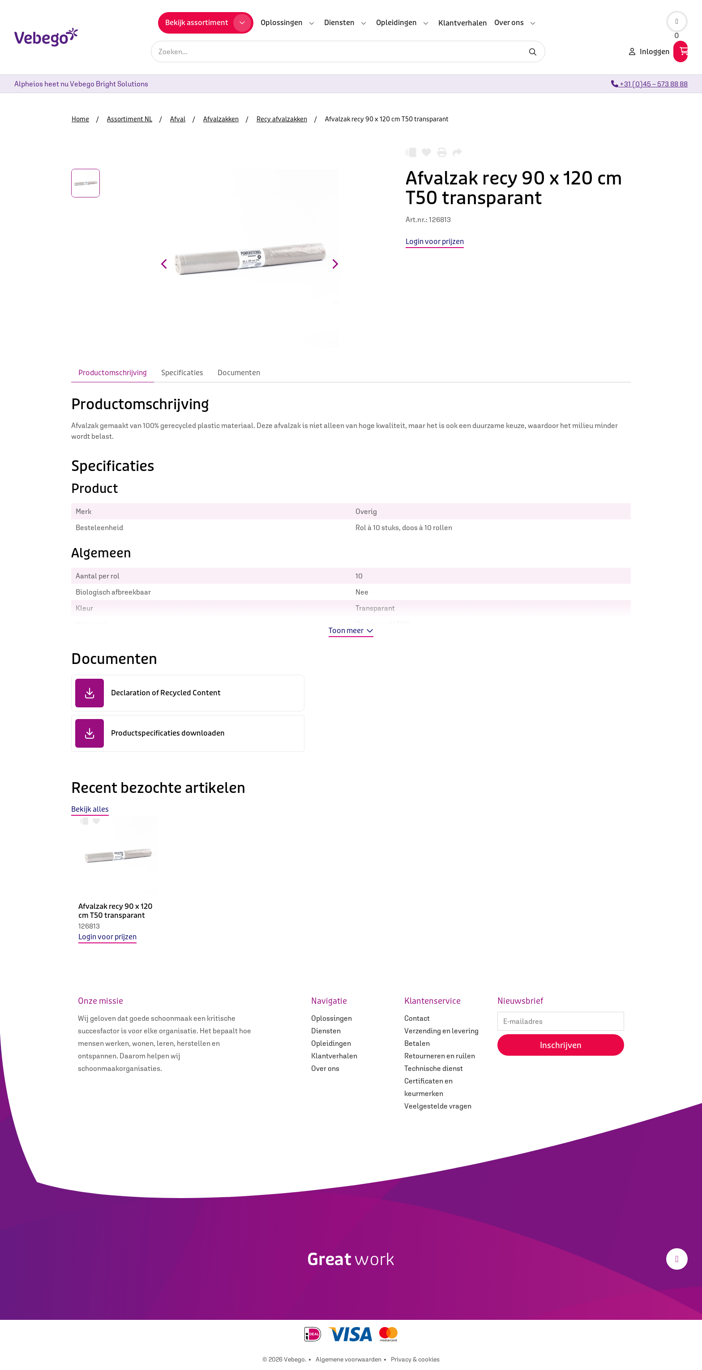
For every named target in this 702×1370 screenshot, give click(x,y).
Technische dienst (433, 1068)
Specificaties (182, 372)
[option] (118, 887)
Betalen (417, 1043)
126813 (89, 926)
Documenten (239, 372)
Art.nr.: (417, 219)
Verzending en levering (441, 1031)
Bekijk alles (90, 809)
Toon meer (351, 630)
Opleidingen (331, 1043)
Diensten (326, 1031)
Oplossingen (331, 1018)
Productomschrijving (112, 372)
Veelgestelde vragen (437, 1106)
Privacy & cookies (415, 1359)
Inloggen (649, 51)
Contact (417, 1018)
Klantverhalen (334, 1056)
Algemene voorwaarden (348, 1359)
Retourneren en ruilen (439, 1056)
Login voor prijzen (107, 937)
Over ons (325, 1068)
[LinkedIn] (677, 1259)
